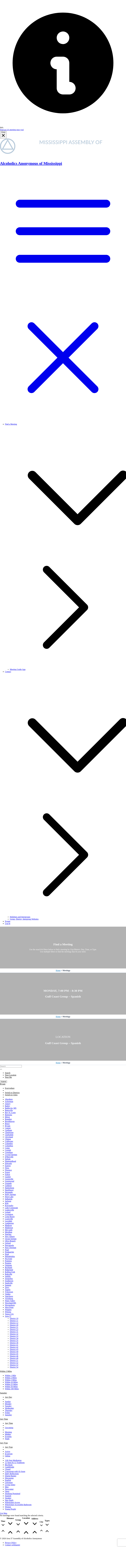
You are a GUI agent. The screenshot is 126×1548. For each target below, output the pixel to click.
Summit (8, 1285)
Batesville (9, 1110)
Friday (7, 1413)
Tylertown (9, 1292)
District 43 (14, 1349)
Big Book (9, 1465)
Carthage (8, 1130)
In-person (8, 1454)
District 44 (14, 1352)
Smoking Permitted (12, 1494)
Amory (7, 1104)
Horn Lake (9, 1197)
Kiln (6, 1203)
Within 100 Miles (12, 1389)
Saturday (8, 1415)
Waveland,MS (10, 1303)
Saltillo (8, 1276)
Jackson (8, 1201)
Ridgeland (9, 1270)
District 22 (14, 1329)
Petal (7, 1254)
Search (7, 1073)
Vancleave (9, 1296)
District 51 (14, 1360)
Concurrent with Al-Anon (15, 1471)
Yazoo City (9, 1314)
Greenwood (9, 1181)
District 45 (14, 1354)
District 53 (14, 1365)
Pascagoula (9, 1245)
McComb (8, 1230)
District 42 (14, 1347)
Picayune (8, 1259)
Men (6, 1487)
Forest (7, 1172)
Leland (7, 1212)
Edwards (8, 1163)
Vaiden (7, 1294)
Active (7, 1451)
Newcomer (9, 1489)
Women (8, 1507)
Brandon (8, 1119)
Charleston (9, 1132)
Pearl (7, 1250)
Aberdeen (9, 1099)
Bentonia (8, 1115)
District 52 (14, 1363)
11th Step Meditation (13, 1460)
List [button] (2, 1513)
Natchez (8, 1234)
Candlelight (9, 1467)
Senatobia (9, 1279)
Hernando (9, 1192)
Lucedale (8, 1221)
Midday (8, 1434)
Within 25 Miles (11, 1384)
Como (7, 1148)
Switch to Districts (12, 1093)
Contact (8, 672)
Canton (8, 1128)
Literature (9, 1482)
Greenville (9, 1179)
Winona (8, 1312)
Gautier (8, 1177)
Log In (7, 923)
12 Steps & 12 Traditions (15, 1463)
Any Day (8, 1397)
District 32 (14, 1334)
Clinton (8, 1139)
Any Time (9, 1423)
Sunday (8, 1402)
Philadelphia (10, 1256)
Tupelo (7, 1290)
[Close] (3, 134)
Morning (8, 1432)
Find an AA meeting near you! (12, 130)
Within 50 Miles (11, 1387)
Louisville (9, 1219)
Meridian (8, 1232)
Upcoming (9, 1428)
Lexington (9, 1214)
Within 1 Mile (10, 1375)
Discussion (9, 1478)
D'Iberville (9, 1157)
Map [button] (5, 1513)
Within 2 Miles (11, 1378)
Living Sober (10, 1485)
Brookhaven (10, 1121)
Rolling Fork (10, 1272)
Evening (8, 1436)
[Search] (11, 1066)
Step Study (9, 1500)
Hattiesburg (9, 1188)
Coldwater (9, 1141)
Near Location (10, 1075)
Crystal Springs (11, 1155)
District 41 (14, 1345)
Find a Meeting (11, 424)
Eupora (8, 1166)
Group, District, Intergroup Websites (24, 919)
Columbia (9, 1143)
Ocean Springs (10, 1239)
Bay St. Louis (10, 1112)
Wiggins (8, 1310)
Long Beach (10, 1217)
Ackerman (9, 1101)
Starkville (9, 1283)
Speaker (8, 1498)
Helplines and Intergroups (20, 917)
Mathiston (9, 1228)
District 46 (14, 1356)
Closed (7, 1469)
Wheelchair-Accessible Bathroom (18, 1505)
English (8, 1480)
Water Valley (10, 1301)
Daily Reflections (12, 1474)
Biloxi (7, 1117)
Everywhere (9, 1088)
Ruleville (8, 1274)
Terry (7, 1287)
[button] (2, 1084)
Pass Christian (10, 1248)
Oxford (8, 1243)
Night (7, 1439)
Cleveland (9, 1137)
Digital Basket (10, 1476)
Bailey (7, 1106)
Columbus (9, 1146)
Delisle (7, 1159)
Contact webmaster (12, 1545)
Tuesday (8, 1406)
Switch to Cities (11, 1095)
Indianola (8, 1199)
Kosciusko (9, 1205)
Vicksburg (9, 1298)
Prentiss (8, 1263)
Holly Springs (10, 1194)
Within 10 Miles (11, 1382)
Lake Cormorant (11, 1208)
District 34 (14, 1338)
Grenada (8, 1183)
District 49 (14, 1358)
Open (7, 1491)
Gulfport (8, 1186)
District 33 (14, 1336)
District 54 (14, 1367)
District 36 (14, 1343)
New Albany (10, 1236)
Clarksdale (9, 1135)
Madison (8, 1225)
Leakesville (9, 1210)
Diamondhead (10, 1161)
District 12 (14, 1323)
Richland (8, 1267)
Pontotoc (8, 1261)
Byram (7, 1126)
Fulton (7, 1174)
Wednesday (9, 1408)
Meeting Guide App (17, 669)
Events (7, 921)
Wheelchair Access (12, 1502)
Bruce (7, 1124)
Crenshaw (9, 1152)
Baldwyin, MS (10, 1108)
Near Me (8, 1077)
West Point (9, 1307)
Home (58, 970)
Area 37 (8, 1316)
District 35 (14, 1341)
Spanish (8, 1496)
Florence (8, 1170)
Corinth (8, 1150)
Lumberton (9, 1223)
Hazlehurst (9, 1190)
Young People (10, 1509)
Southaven (9, 1281)
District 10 (14, 1318)
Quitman (8, 1265)
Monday (8, 1404)
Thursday (8, 1410)
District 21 (14, 1327)
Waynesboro (10, 1305)
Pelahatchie (9, 1252)
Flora (7, 1168)
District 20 (14, 1325)
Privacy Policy (10, 1543)
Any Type (9, 1447)
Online (7, 1456)
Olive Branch (10, 1241)
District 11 (14, 1321)
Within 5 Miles (11, 1380)
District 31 (14, 1332)
